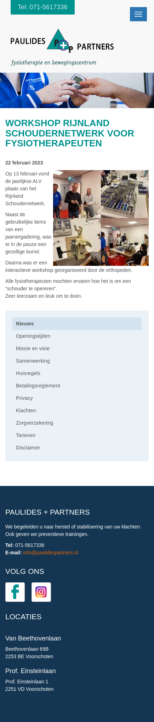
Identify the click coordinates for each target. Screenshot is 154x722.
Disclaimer (28, 447)
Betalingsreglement (38, 385)
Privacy (24, 398)
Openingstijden (33, 336)
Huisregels (28, 373)
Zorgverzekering (34, 423)
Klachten (26, 410)
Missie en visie (33, 348)
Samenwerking (33, 361)
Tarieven (25, 435)
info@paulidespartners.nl (50, 552)
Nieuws (25, 323)
